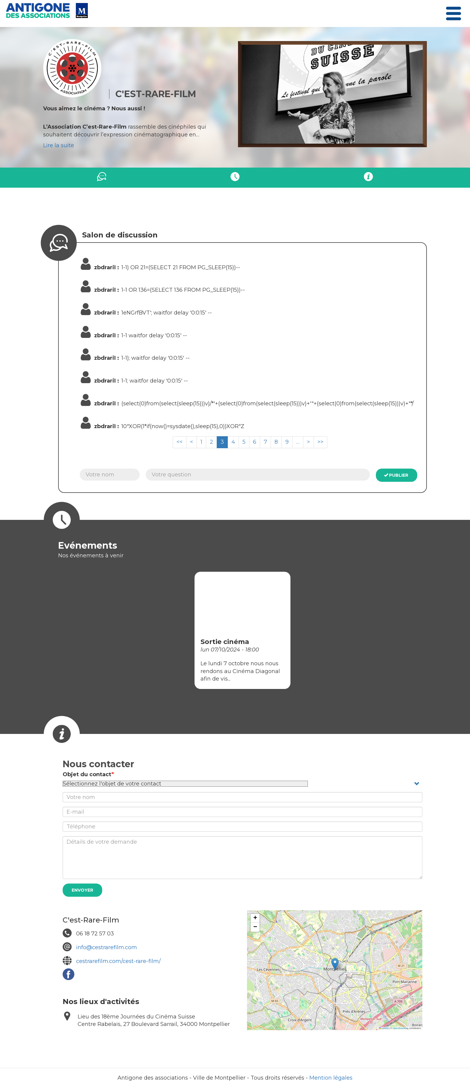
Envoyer (82, 890)
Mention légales (330, 1078)
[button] (335, 964)
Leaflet (383, 1028)
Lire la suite (58, 145)
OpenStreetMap (401, 1028)
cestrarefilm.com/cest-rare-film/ (118, 961)
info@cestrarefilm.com (106, 947)
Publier (396, 475)
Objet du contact (87, 774)
